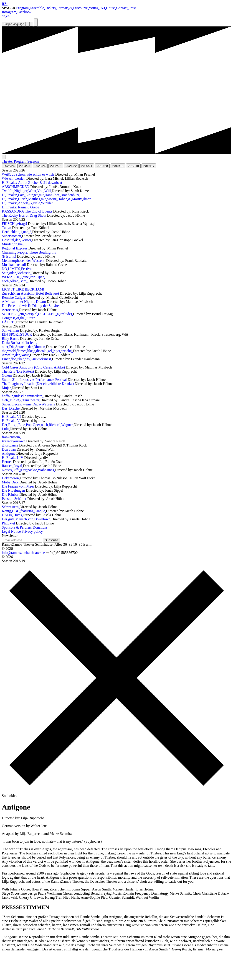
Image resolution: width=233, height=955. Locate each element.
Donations (40, 527)
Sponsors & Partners (17, 527)
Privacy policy (32, 531)
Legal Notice (11, 531)
